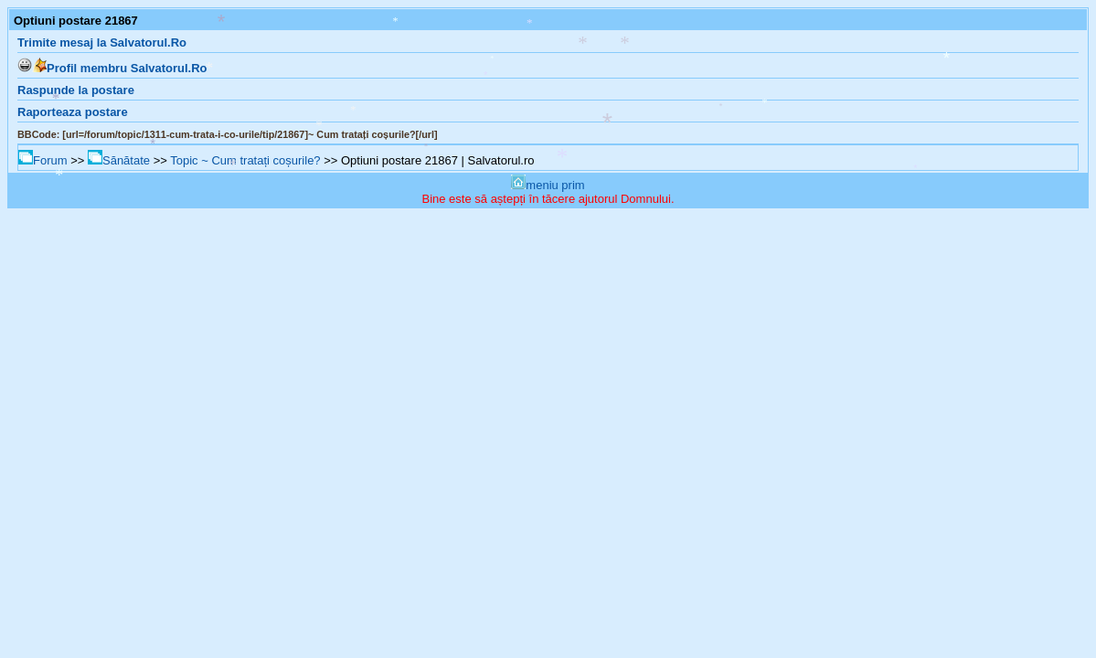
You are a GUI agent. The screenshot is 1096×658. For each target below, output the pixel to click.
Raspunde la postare (75, 90)
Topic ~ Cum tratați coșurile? (245, 160)
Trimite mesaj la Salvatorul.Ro (101, 42)
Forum (43, 160)
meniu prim (547, 185)
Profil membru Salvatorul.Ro (119, 68)
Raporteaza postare (72, 112)
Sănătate (119, 160)
